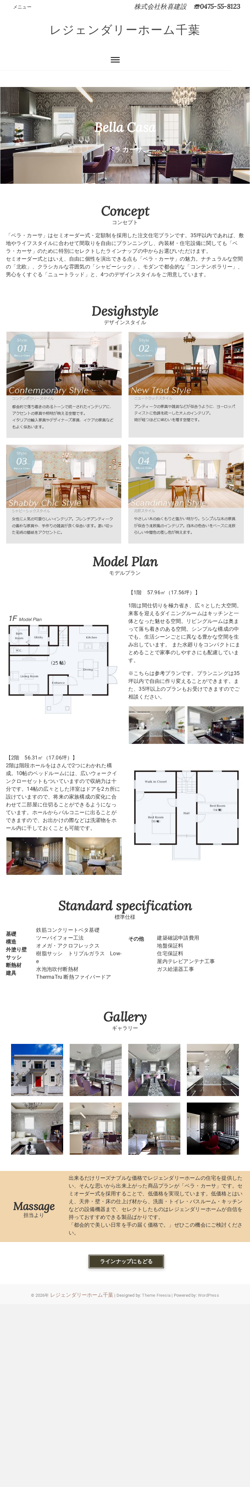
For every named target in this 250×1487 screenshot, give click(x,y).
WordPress (208, 1295)
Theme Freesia (156, 1295)
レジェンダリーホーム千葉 (125, 30)
